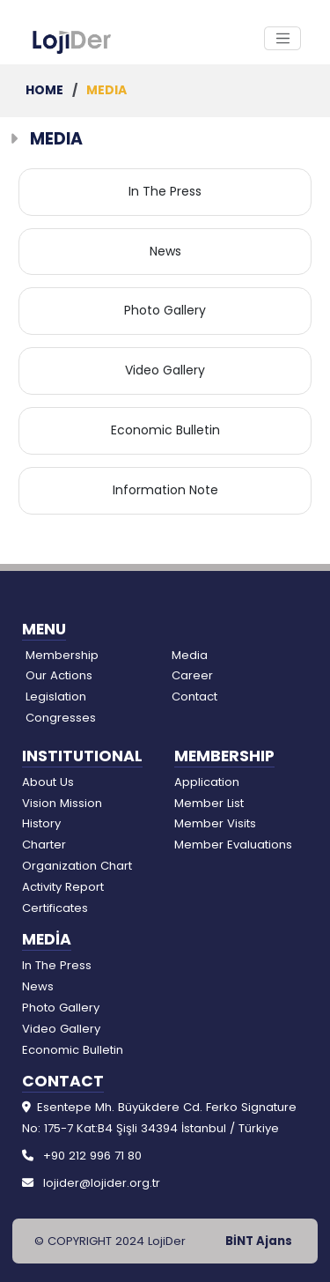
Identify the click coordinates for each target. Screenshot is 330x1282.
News (165, 251)
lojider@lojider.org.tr (101, 1183)
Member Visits (215, 823)
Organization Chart (77, 865)
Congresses (61, 717)
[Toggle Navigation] (282, 38)
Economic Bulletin (165, 430)
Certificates (55, 908)
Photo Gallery (165, 310)
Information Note (165, 490)
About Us (48, 782)
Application (206, 782)
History (41, 823)
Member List (209, 803)
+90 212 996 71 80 (92, 1155)
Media (190, 655)
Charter (44, 844)
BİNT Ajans (258, 1241)
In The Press (165, 191)
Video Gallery (165, 370)
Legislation (56, 696)
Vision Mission (62, 803)
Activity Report (63, 886)
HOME (46, 90)
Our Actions (59, 675)
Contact (194, 696)
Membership (62, 655)
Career (192, 675)
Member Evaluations (233, 844)
